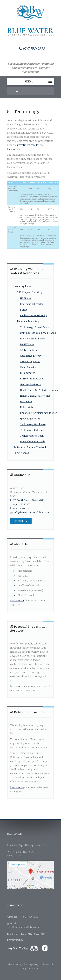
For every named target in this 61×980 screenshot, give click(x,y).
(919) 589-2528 (32, 49)
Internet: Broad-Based (32, 338)
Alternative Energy (30, 355)
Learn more (17, 600)
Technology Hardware (33, 424)
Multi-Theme (27, 344)
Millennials (26, 407)
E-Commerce (27, 373)
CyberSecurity (28, 367)
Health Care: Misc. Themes (35, 395)
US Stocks (25, 298)
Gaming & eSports (30, 384)
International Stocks (31, 304)
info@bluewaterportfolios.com (29, 512)
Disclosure (13, 934)
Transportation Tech (32, 435)
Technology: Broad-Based (34, 327)
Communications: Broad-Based (38, 333)
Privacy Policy (15, 940)
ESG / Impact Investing (30, 292)
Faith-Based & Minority (33, 315)
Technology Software (32, 430)
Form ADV (26, 934)
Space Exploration (30, 418)
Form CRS (39, 934)
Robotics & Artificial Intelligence (38, 413)
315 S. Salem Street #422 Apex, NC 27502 (20, 854)
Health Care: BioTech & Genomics (39, 390)
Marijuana (26, 401)
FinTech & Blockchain (32, 378)
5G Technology (28, 350)
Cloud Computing (30, 361)
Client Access (21, 453)
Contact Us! (20, 521)
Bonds (23, 309)
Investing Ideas (22, 286)
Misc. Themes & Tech (32, 441)
